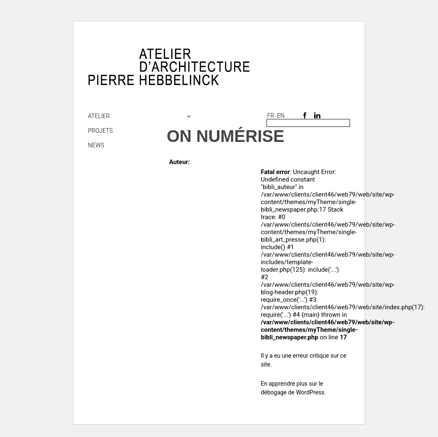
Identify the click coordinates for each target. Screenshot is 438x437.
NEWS (96, 145)
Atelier (99, 116)
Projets (100, 130)
